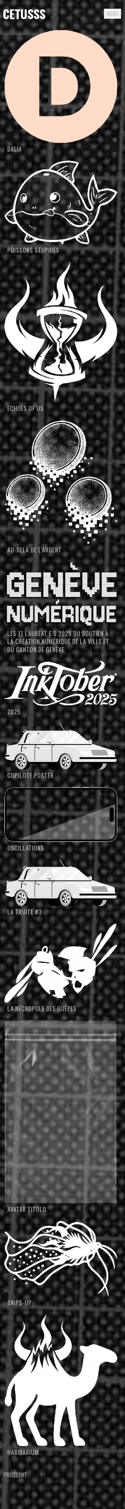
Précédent (15, 1475)
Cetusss (24, 13)
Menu (112, 14)
